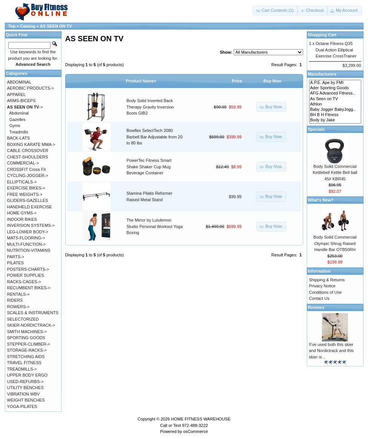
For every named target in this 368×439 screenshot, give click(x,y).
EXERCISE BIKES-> (26, 188)
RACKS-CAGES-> (24, 281)
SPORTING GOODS (26, 337)
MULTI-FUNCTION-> (26, 244)
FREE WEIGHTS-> (25, 194)
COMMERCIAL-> (23, 163)
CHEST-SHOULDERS (27, 157)
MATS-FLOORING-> (26, 238)
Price (237, 81)
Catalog (27, 26)
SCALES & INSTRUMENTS (33, 312)
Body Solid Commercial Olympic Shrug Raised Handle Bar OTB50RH (334, 243)
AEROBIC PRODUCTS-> (30, 88)
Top (11, 26)
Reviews (316, 307)
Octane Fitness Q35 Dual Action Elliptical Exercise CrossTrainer (336, 49)
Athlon (335, 104)
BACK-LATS (18, 138)
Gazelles (17, 119)
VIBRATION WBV (23, 394)
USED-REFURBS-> (25, 381)
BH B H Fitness (335, 115)
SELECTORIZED (23, 319)
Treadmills (18, 132)
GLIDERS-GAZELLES (27, 200)
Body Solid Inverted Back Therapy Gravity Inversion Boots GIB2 (150, 106)
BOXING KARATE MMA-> (31, 144)
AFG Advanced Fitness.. (335, 93)
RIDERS (15, 300)
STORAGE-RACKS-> (27, 350)
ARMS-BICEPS (21, 100)
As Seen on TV (335, 99)
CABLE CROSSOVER (27, 150)
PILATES (15, 263)
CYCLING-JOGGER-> (27, 175)
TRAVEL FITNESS (24, 362)
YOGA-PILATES (22, 406)
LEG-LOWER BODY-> (27, 232)
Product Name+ (141, 81)
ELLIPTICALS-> (22, 182)
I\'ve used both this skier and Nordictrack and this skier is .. (331, 350)
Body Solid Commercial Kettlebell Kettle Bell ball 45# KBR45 (335, 172)
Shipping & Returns (327, 280)
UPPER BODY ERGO (27, 375)
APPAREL (16, 94)
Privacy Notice (322, 286)
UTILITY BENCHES (25, 387)
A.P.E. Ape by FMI (335, 82)
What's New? (321, 200)
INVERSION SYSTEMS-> (31, 225)
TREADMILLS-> (22, 369)
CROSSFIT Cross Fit (26, 169)
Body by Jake (335, 120)
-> (25, 107)
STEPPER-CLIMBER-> (28, 344)
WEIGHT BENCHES (26, 400)
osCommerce (195, 431)
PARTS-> (16, 256)
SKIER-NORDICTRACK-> (31, 325)
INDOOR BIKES (22, 219)
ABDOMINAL (19, 82)
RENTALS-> (18, 294)
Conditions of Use (325, 292)
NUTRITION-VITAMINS (29, 250)
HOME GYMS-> (22, 213)
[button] (275, 11)
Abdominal (19, 113)
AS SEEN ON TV (56, 26)
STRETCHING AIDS (26, 356)
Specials (316, 129)
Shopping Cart (322, 35)
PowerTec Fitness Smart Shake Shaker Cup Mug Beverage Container (148, 166)
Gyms (14, 125)
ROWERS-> (18, 306)
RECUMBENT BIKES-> (29, 287)
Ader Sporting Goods (335, 88)
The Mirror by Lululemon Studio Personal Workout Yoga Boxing (154, 226)
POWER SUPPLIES (25, 275)
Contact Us (319, 298)
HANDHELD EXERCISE (29, 207)
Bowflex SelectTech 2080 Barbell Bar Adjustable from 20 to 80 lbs (154, 136)
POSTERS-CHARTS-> (28, 269)
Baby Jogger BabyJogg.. (335, 109)
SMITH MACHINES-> (27, 331)
